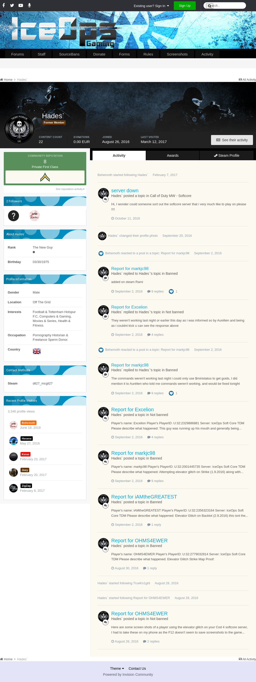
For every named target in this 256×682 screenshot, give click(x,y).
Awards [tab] (172, 156)
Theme (117, 668)
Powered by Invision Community (128, 674)
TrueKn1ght (141, 583)
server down (124, 190)
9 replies (155, 291)
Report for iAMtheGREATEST (144, 497)
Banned (172, 274)
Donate (99, 54)
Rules (148, 54)
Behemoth (105, 175)
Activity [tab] (119, 156)
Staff (42, 54)
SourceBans (69, 54)
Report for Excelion (129, 307)
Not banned (175, 312)
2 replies (151, 641)
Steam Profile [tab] (227, 156)
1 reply (154, 524)
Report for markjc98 (175, 253)
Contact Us (137, 668)
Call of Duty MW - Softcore (171, 196)
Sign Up (184, 6)
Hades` (143, 175)
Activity (208, 54)
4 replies (155, 334)
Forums (17, 54)
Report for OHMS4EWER (139, 540)
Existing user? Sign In (151, 6)
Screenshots (177, 54)
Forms (124, 54)
